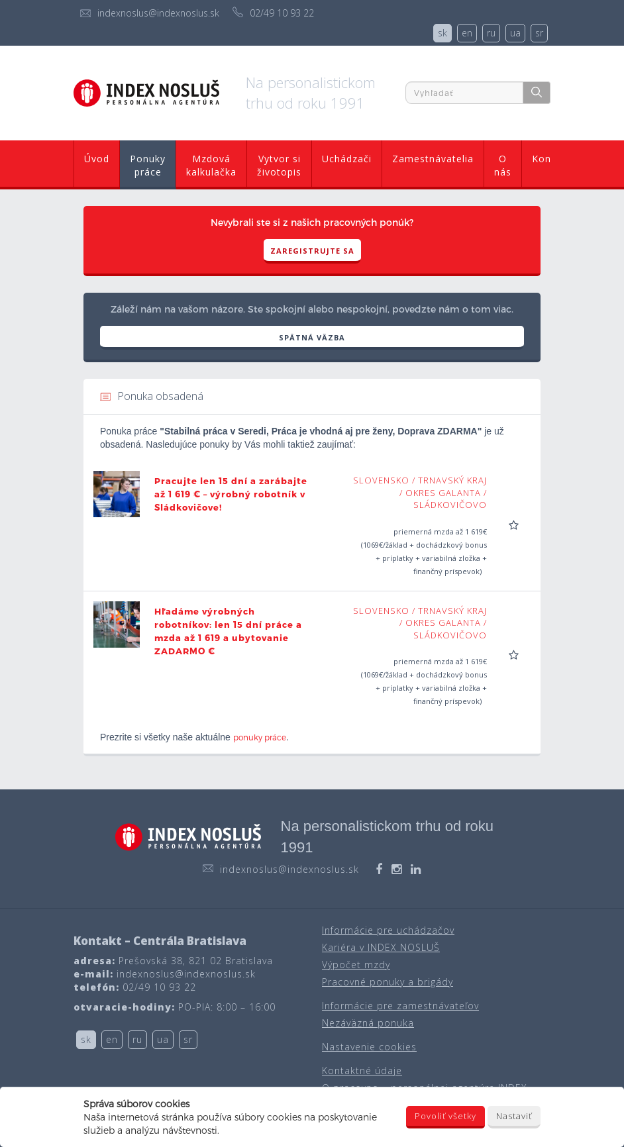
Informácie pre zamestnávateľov (400, 1005)
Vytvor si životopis (279, 165)
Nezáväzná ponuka (368, 1023)
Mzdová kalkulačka (211, 165)
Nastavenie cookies (369, 1046)
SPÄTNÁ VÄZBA (312, 337)
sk (442, 32)
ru (491, 32)
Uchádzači (347, 158)
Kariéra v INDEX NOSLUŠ (381, 947)
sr (539, 32)
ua (515, 32)
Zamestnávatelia (433, 158)
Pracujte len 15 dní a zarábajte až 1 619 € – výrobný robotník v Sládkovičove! (230, 494)
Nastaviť (514, 1116)
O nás (502, 165)
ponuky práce (259, 737)
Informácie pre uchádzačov (388, 930)
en (467, 32)
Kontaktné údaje (362, 1070)
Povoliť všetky (445, 1116)
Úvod (96, 158)
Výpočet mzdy (356, 964)
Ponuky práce (148, 165)
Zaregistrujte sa (312, 251)
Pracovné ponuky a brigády (387, 981)
